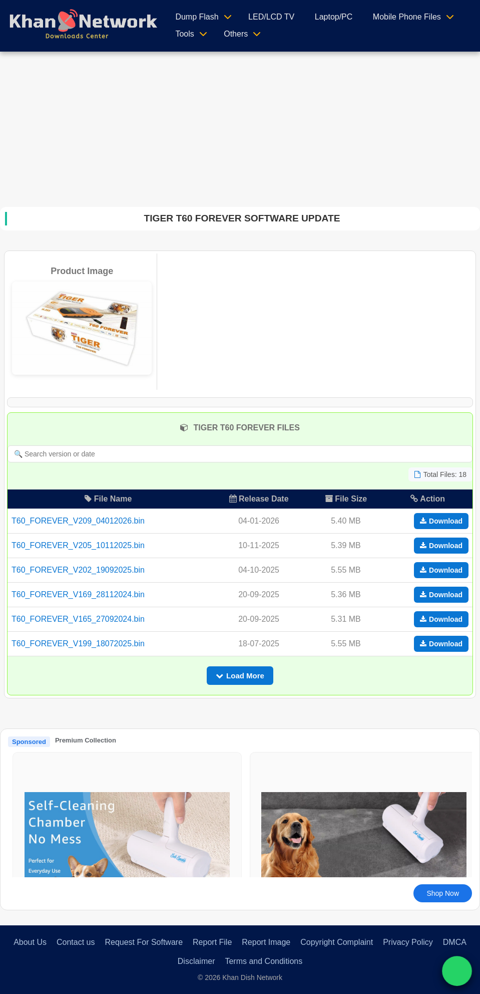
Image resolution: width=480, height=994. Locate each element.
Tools (184, 34)
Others (236, 34)
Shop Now (442, 893)
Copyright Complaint (336, 942)
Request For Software (144, 942)
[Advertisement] (240, 127)
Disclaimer (196, 961)
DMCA (454, 942)
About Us (30, 942)
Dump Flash (196, 17)
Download (441, 521)
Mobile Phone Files (407, 17)
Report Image (266, 942)
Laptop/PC (334, 17)
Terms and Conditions (263, 961)
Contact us (76, 942)
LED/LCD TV (271, 17)
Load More (240, 675)
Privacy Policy (408, 942)
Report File (212, 942)
